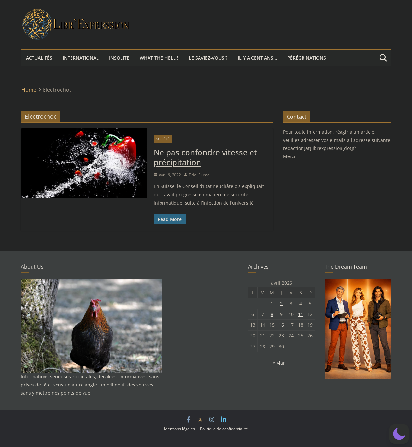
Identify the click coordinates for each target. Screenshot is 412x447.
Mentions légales (179, 429)
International (81, 58)
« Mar (279, 363)
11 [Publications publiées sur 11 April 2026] (300, 314)
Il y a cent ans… (257, 58)
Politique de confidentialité (224, 429)
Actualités (39, 58)
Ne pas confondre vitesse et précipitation (205, 157)
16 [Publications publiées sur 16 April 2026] (281, 325)
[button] (399, 434)
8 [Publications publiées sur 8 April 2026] (272, 314)
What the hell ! (159, 58)
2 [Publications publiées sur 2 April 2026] (281, 303)
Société (162, 139)
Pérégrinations (306, 58)
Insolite (119, 58)
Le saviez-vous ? (208, 58)
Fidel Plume (199, 175)
